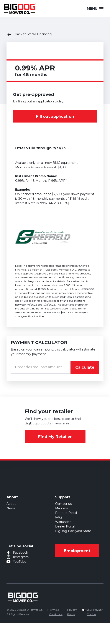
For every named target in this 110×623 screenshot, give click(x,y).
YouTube (19, 562)
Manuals (61, 508)
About (11, 504)
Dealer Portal (65, 526)
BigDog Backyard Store (73, 531)
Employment (77, 550)
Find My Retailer (55, 436)
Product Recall (66, 513)
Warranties (63, 522)
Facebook (20, 552)
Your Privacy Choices (95, 612)
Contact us (63, 504)
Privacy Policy (72, 612)
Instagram (21, 557)
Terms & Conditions (55, 612)
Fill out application (55, 116)
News (11, 508)
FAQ (58, 517)
